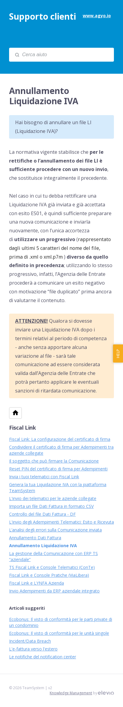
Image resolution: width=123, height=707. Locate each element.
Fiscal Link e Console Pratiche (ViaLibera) (49, 575)
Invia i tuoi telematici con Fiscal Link (44, 476)
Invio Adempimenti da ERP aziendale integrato (54, 591)
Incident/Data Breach (30, 641)
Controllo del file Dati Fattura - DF (42, 514)
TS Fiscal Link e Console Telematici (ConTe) (52, 567)
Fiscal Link (22, 427)
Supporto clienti (42, 16)
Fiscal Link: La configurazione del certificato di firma (59, 439)
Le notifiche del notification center (42, 657)
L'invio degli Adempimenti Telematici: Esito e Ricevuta (61, 522)
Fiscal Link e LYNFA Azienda (36, 583)
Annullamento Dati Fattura (35, 538)
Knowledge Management (71, 693)
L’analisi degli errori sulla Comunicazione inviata (55, 530)
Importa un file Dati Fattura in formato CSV (51, 506)
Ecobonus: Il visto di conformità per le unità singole (59, 633)
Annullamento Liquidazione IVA (43, 545)
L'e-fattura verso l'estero (33, 649)
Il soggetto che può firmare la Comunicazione (54, 461)
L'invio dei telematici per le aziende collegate (52, 498)
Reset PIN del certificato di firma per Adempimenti (58, 469)
